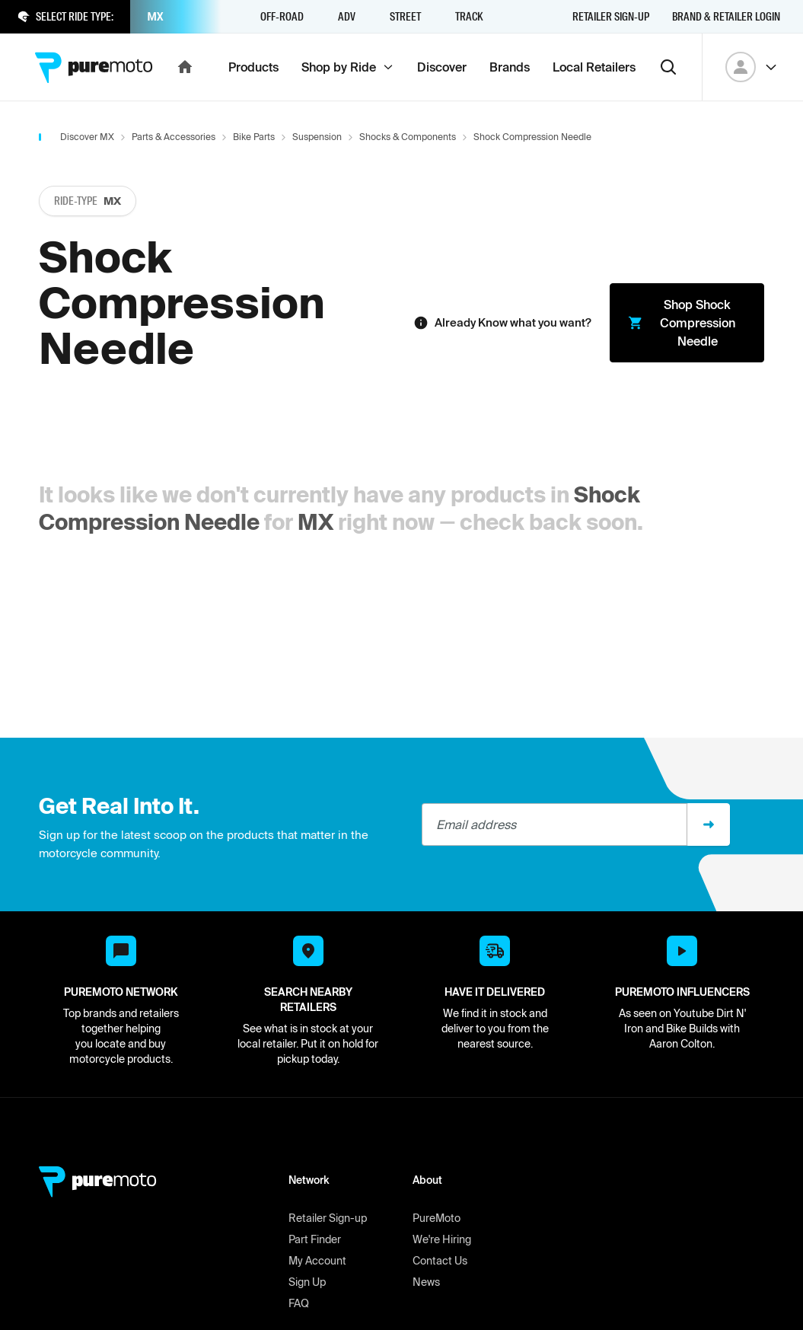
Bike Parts (254, 137)
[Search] (668, 67)
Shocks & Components (407, 137)
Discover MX (87, 137)
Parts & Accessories (173, 137)
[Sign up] (708, 824)
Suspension (317, 137)
